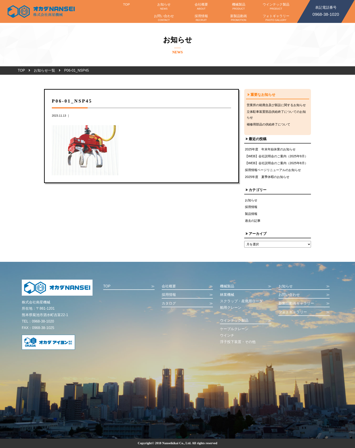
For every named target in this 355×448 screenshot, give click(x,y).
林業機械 (227, 295)
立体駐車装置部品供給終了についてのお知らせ (276, 114)
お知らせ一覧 (44, 70)
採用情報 (201, 18)
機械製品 (238, 6)
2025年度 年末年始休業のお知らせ (270, 149)
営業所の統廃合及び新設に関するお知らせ (276, 105)
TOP (126, 6)
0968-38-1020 (326, 10)
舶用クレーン (230, 307)
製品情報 (251, 214)
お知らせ (164, 6)
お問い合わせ (164, 18)
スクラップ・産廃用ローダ (241, 301)
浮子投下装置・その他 (238, 342)
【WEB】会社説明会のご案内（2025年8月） (276, 163)
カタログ (187, 303)
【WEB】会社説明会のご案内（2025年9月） (276, 156)
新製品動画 (238, 18)
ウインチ (227, 335)
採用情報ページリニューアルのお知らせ (273, 170)
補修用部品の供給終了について (268, 124)
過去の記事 (252, 220)
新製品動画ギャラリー (304, 303)
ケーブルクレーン (234, 329)
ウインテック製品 (276, 6)
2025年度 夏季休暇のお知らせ (267, 177)
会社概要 (201, 6)
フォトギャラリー (276, 18)
